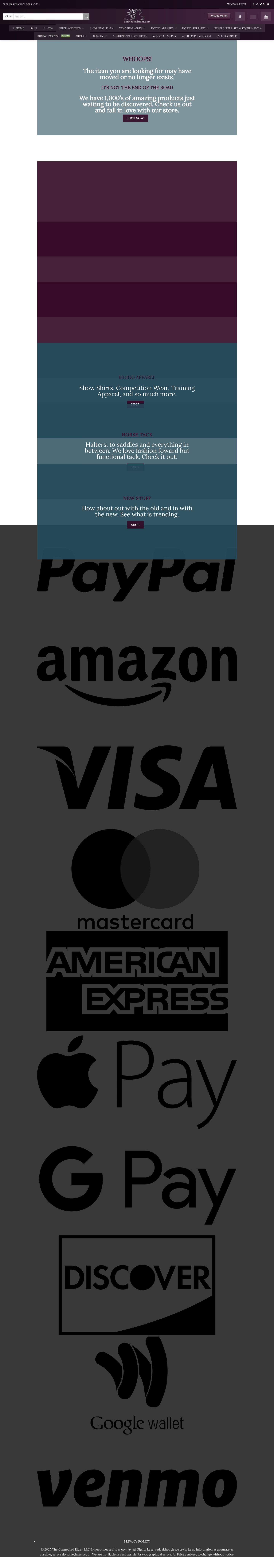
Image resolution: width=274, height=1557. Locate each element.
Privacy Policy (137, 1541)
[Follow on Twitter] (261, 4)
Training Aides (132, 28)
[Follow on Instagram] (257, 4)
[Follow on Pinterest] (268, 4)
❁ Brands (100, 36)
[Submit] (86, 16)
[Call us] (264, 4)
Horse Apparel (163, 28)
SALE (33, 28)
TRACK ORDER (227, 36)
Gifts (81, 36)
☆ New (48, 28)
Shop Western (71, 28)
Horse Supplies (195, 28)
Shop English (101, 28)
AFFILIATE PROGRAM (196, 36)
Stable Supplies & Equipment (238, 28)
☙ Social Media (164, 36)
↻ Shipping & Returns (130, 36)
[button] (237, 4)
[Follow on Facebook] (253, 4)
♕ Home (18, 28)
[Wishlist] (253, 17)
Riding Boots (48, 36)
